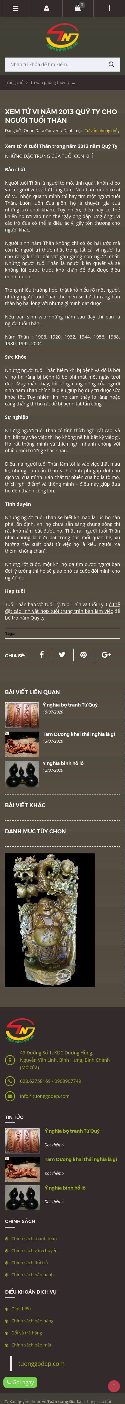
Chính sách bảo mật (31, 1345)
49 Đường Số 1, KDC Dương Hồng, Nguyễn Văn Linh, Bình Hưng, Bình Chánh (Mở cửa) (65, 1059)
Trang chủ (14, 82)
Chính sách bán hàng (32, 1321)
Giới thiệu (21, 1309)
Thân (35, 183)
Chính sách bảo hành (32, 1275)
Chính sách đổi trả (29, 1262)
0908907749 (67, 1081)
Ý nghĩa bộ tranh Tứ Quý (70, 704)
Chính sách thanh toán (34, 1238)
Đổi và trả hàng (26, 1333)
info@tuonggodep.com (45, 1096)
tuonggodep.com (41, 1364)
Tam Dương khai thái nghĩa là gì (79, 734)
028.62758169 (36, 1081)
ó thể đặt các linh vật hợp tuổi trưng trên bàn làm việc (62, 607)
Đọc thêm (54, 1145)
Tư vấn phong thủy (47, 82)
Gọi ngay (20, 1382)
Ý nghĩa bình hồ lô (63, 763)
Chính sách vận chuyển (34, 1250)
